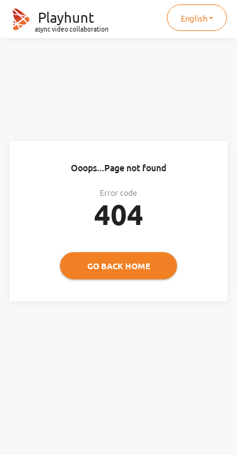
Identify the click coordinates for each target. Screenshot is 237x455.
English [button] (194, 18)
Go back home (118, 266)
